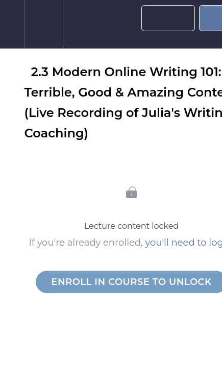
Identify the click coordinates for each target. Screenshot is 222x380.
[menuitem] (43, 24)
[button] (12, 24)
